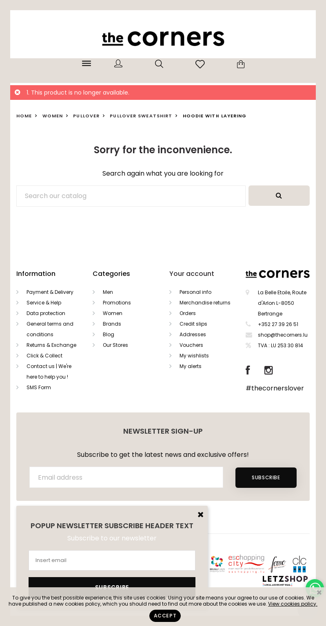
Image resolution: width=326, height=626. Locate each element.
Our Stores (115, 345)
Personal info (195, 292)
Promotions (117, 302)
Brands (112, 323)
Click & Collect (44, 355)
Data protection (46, 313)
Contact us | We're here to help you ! (49, 371)
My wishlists (194, 355)
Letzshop (295, 579)
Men (108, 292)
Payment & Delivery (50, 292)
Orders (188, 313)
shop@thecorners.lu (283, 334)
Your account (191, 273)
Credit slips (193, 323)
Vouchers (191, 345)
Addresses (193, 334)
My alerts (191, 366)
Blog (108, 334)
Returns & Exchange (51, 345)
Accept (165, 615)
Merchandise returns (205, 302)
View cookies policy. (292, 603)
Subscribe (266, 477)
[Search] (131, 196)
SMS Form (39, 387)
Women (112, 313)
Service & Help (44, 302)
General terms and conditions (50, 329)
